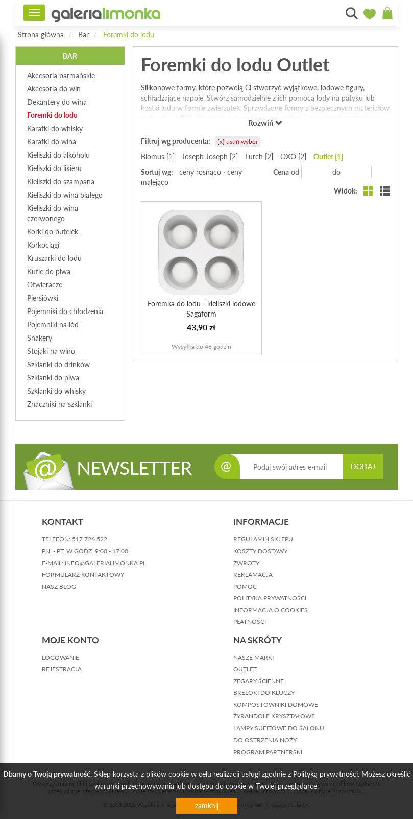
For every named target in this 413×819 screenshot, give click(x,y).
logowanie (60, 657)
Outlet (245, 669)
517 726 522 (89, 539)
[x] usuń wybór (237, 142)
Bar (83, 34)
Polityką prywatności (325, 773)
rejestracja (62, 669)
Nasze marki (253, 657)
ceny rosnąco (200, 171)
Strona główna (41, 34)
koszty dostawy (260, 551)
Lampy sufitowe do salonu (278, 728)
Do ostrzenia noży (265, 740)
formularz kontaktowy (83, 575)
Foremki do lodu (128, 34)
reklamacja (253, 575)
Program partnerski (267, 752)
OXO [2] (293, 156)
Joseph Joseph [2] (210, 156)
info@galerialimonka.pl (105, 563)
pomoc (245, 586)
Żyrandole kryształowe (274, 716)
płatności (249, 621)
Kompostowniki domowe (275, 704)
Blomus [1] (158, 156)
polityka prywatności (269, 598)
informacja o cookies (270, 610)
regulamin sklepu (263, 539)
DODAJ (363, 466)
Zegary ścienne (258, 681)
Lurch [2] (259, 156)
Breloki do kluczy (264, 692)
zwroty (246, 563)
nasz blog (59, 586)
